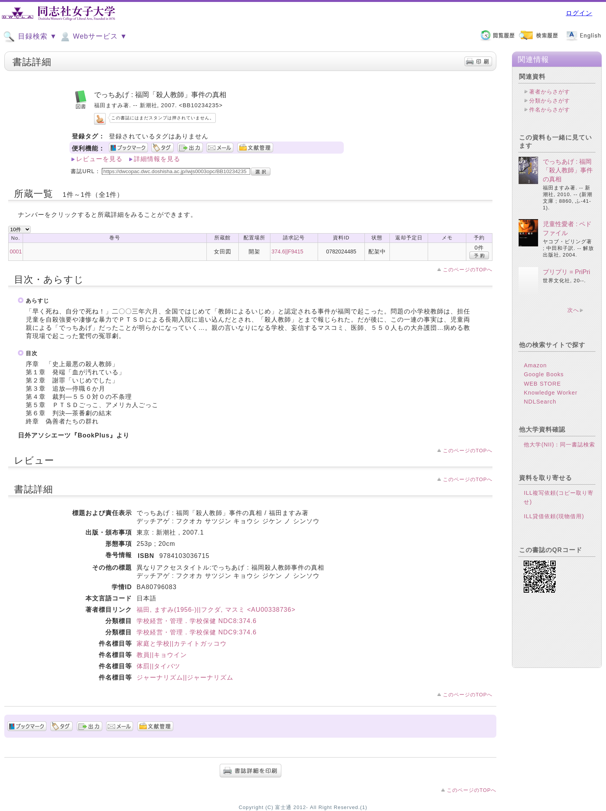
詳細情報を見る (157, 159)
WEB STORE (542, 384)
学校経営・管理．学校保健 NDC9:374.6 (197, 632)
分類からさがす (549, 100)
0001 (16, 251)
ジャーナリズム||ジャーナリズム (185, 677)
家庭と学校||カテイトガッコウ (182, 643)
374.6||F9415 (287, 251)
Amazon (535, 365)
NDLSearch (540, 401)
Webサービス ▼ (93, 36)
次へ (573, 310)
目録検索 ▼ (30, 36)
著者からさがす (549, 92)
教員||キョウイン (162, 655)
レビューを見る (99, 159)
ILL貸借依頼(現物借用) (554, 516)
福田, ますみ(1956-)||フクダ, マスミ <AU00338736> (216, 609)
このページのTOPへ (467, 270)
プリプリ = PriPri (566, 272)
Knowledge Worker (550, 393)
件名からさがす (549, 109)
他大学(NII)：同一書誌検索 (559, 444)
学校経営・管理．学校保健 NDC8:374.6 (197, 621)
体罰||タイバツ (158, 666)
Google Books (543, 374)
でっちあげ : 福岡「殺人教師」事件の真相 (568, 170)
